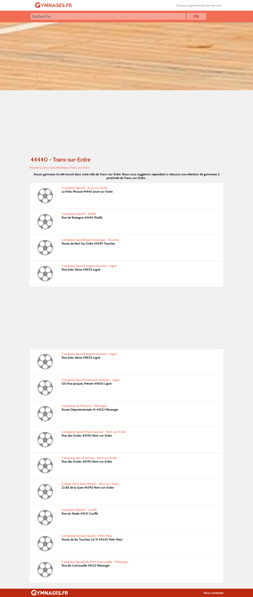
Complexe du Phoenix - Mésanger (84, 406)
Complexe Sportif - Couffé (79, 510)
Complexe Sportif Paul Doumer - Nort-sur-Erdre (94, 432)
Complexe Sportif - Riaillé (79, 214)
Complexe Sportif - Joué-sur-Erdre (84, 188)
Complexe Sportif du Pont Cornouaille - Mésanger (95, 562)
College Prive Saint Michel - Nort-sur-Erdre (90, 484)
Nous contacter (214, 593)
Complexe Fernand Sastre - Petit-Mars (87, 536)
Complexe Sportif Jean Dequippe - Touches (90, 240)
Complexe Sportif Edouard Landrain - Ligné (90, 380)
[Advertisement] (127, 123)
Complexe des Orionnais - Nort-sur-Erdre (89, 458)
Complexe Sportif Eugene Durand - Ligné (89, 266)
